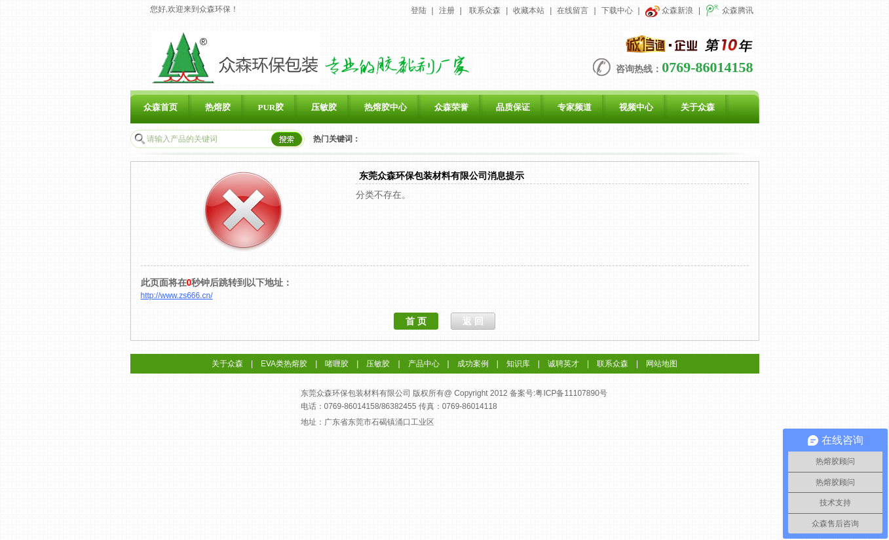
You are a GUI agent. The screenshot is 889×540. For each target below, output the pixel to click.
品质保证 (513, 107)
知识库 (518, 363)
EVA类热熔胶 (284, 363)
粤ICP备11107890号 (571, 393)
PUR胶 (271, 107)
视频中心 (636, 107)
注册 (447, 10)
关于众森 (698, 107)
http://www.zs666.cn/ (177, 295)
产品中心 (424, 363)
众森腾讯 (729, 10)
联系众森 (485, 10)
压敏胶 (324, 107)
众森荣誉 (451, 107)
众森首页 (160, 107)
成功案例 (473, 363)
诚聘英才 (563, 363)
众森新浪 (669, 10)
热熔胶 (218, 107)
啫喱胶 (337, 363)
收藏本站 (528, 10)
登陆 (418, 10)
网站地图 (661, 363)
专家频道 (575, 107)
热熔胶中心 (385, 107)
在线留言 (572, 10)
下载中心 (617, 10)
